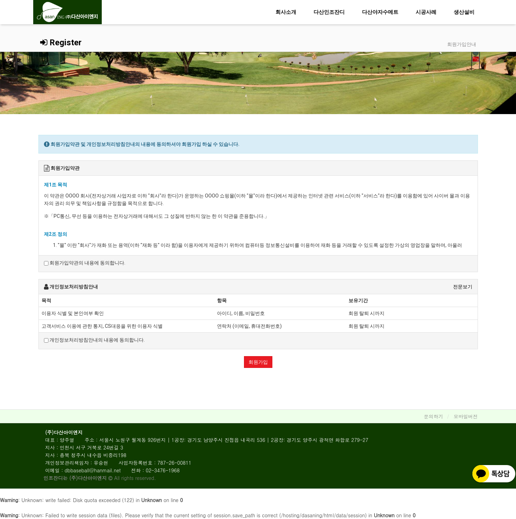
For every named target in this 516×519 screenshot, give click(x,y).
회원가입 (258, 362)
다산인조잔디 (329, 12)
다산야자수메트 (380, 12)
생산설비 (464, 12)
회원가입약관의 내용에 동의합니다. (84, 263)
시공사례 (426, 12)
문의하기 (433, 416)
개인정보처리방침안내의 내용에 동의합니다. (94, 340)
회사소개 (285, 12)
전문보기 (462, 286)
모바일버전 (466, 416)
